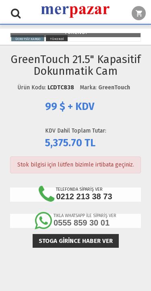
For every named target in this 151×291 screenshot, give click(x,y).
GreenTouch (114, 87)
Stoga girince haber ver (76, 241)
